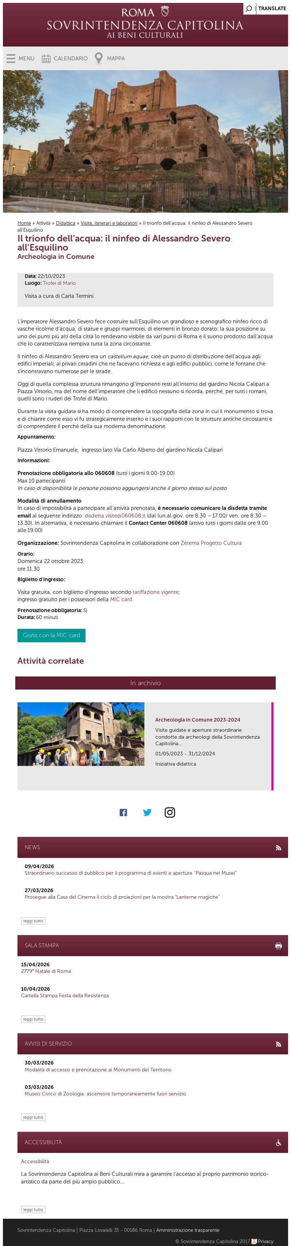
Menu (27, 58)
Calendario (71, 58)
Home (24, 223)
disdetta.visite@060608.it (115, 515)
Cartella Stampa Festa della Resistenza (65, 996)
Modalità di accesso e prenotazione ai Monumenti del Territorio (98, 1070)
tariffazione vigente (156, 592)
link (268, 782)
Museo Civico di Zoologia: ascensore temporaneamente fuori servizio (105, 1094)
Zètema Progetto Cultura (211, 543)
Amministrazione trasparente (187, 1230)
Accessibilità (35, 1161)
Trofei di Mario (59, 283)
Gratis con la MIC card (51, 635)
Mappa (116, 58)
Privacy (266, 1241)
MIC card (121, 599)
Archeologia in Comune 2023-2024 (197, 720)
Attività (43, 223)
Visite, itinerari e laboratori (109, 223)
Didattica (65, 223)
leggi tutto (33, 920)
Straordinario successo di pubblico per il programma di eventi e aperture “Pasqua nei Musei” (131, 873)
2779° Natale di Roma (46, 971)
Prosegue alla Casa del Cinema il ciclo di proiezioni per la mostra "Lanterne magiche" (122, 897)
